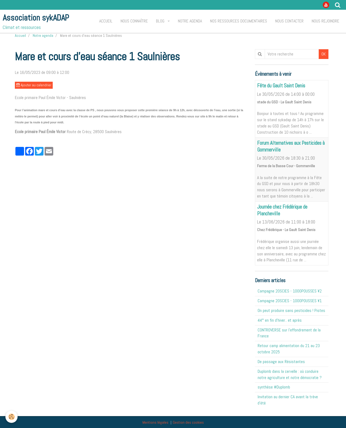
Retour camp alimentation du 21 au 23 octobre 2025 (289, 349)
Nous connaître (134, 21)
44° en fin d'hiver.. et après (280, 320)
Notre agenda (190, 21)
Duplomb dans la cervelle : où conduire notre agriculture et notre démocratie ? (290, 374)
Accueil (105, 21)
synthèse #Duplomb (274, 387)
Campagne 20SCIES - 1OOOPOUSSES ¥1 (290, 301)
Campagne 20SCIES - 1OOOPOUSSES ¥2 (290, 291)
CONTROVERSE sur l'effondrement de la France (289, 333)
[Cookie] (11, 417)
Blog (160, 21)
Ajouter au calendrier (33, 85)
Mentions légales (155, 422)
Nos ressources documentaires (238, 21)
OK (323, 54)
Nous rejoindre (325, 21)
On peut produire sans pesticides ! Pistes (291, 310)
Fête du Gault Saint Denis (281, 86)
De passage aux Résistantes (281, 361)
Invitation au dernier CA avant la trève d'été (288, 400)
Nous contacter (289, 21)
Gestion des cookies (188, 422)
